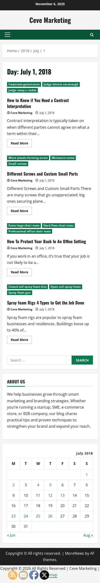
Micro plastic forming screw (28, 158)
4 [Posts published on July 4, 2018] (38, 485)
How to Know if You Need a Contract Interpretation (38, 103)
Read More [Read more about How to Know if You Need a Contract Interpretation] (21, 144)
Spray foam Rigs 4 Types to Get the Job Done (45, 303)
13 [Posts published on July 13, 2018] (62, 495)
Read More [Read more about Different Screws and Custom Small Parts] (21, 211)
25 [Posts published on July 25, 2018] (38, 516)
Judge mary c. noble (22, 90)
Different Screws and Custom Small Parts (42, 174)
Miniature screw (63, 158)
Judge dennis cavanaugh (61, 84)
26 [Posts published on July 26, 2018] (50, 516)
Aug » (88, 535)
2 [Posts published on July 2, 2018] (13, 485)
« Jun (11, 535)
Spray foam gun (19, 293)
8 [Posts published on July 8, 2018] (87, 485)
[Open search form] (92, 34)
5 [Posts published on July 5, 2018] (50, 485)
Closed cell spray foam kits (27, 287)
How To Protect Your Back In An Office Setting (46, 241)
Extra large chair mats (23, 225)
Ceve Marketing (50, 20)
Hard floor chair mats (58, 225)
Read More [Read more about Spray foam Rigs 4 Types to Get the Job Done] (21, 340)
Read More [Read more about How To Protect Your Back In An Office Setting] (21, 273)
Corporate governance (24, 84)
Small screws (17, 164)
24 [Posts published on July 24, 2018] (26, 516)
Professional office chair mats (29, 231)
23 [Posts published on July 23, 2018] (13, 516)
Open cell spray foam (65, 287)
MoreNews (74, 553)
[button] (7, 35)
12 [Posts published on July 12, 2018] (50, 495)
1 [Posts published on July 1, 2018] (87, 474)
